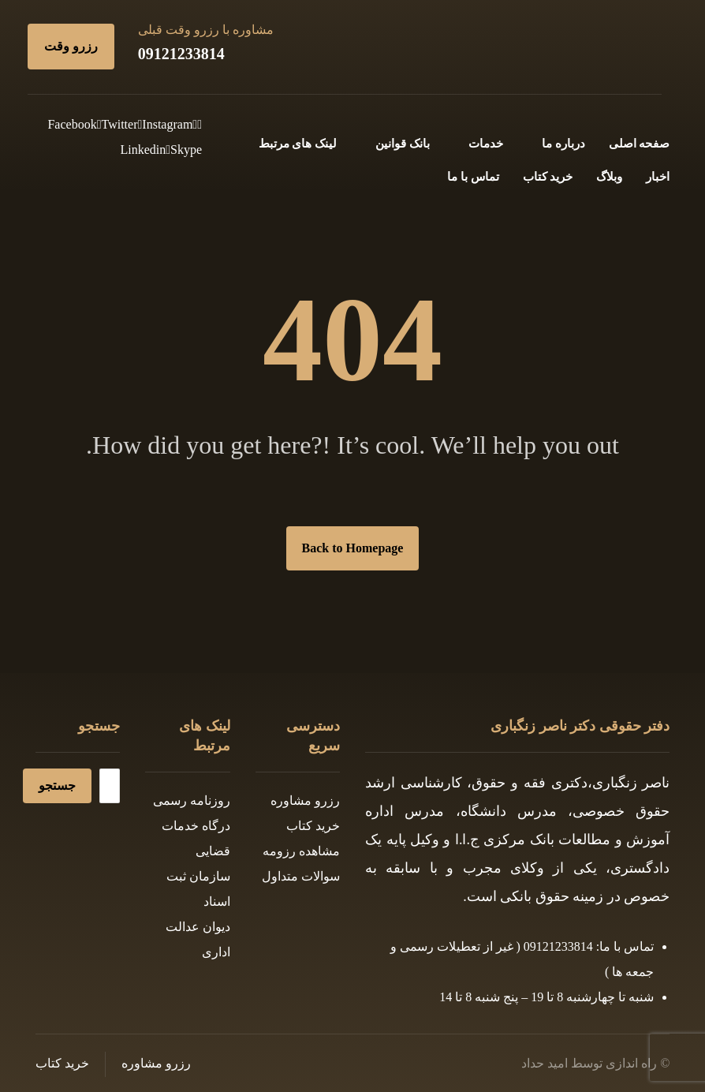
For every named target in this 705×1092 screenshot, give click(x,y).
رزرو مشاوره (305, 800)
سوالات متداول (301, 876)
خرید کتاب (313, 825)
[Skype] (184, 149)
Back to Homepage (353, 548)
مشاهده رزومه (301, 851)
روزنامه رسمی (191, 800)
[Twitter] (117, 124)
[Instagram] (165, 124)
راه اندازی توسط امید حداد (589, 1063)
